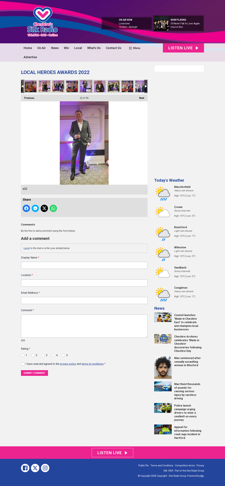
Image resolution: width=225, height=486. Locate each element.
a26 (141, 86)
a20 (72, 86)
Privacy (200, 465)
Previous (27, 97)
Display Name (30, 257)
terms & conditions (93, 363)
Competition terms (185, 465)
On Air (41, 48)
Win (66, 48)
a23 (100, 86)
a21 (58, 86)
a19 (44, 86)
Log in (27, 248)
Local (78, 48)
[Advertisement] (179, 124)
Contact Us (113, 48)
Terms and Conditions (161, 465)
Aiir (202, 475)
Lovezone (124, 23)
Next (140, 97)
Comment (27, 310)
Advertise (30, 57)
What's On (94, 48)
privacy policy (68, 363)
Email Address (30, 292)
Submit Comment (34, 373)
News (55, 48)
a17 (30, 86)
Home (28, 48)
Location (27, 275)
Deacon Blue (177, 27)
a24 (113, 86)
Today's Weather (169, 180)
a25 (127, 86)
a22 (86, 86)
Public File (143, 465)
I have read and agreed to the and (65, 363)
